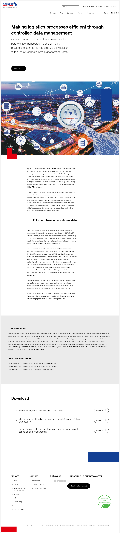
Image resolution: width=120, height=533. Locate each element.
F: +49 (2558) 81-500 (39, 489)
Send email (36, 481)
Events (16, 485)
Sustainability (18, 502)
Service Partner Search (88, 6)
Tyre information (19, 510)
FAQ (15, 498)
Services (80, 13)
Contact (107, 6)
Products (53, 13)
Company (90, 13)
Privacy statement (68, 526)
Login (114, 6)
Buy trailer (70, 13)
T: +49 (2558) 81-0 (38, 485)
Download (17, 69)
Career (106, 13)
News (15, 481)
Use (61, 13)
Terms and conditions (51, 526)
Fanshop (16, 495)
